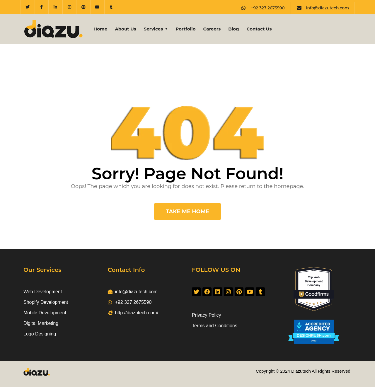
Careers (212, 29)
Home (100, 29)
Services (153, 29)
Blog (233, 29)
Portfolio (185, 29)
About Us (125, 29)
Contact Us (259, 29)
